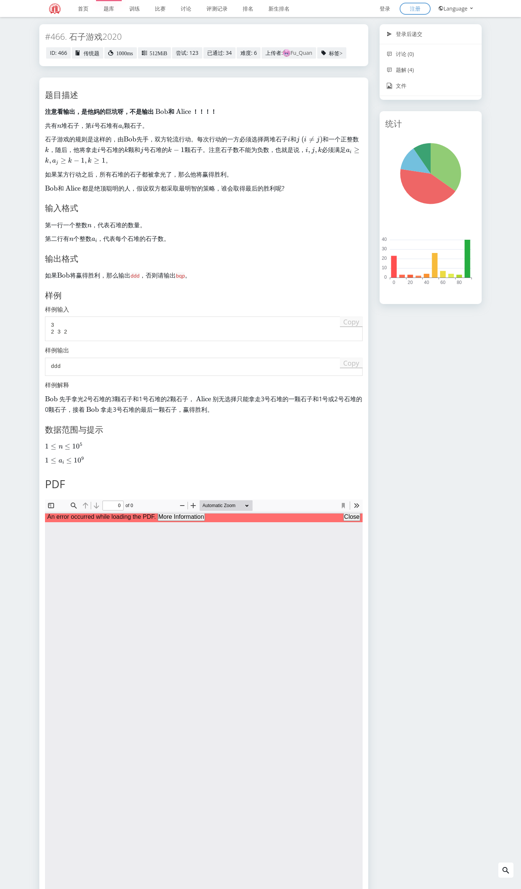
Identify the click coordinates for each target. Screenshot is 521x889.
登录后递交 (404, 33)
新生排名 (279, 8)
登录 (385, 8)
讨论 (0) (400, 53)
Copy (351, 321)
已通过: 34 (219, 52)
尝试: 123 (187, 52)
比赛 (160, 8)
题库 (109, 8)
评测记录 (217, 8)
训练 (134, 8)
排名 (248, 8)
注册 (415, 8)
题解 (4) (400, 69)
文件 (396, 85)
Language (456, 8)
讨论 (186, 8)
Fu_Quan (301, 52)
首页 (83, 8)
